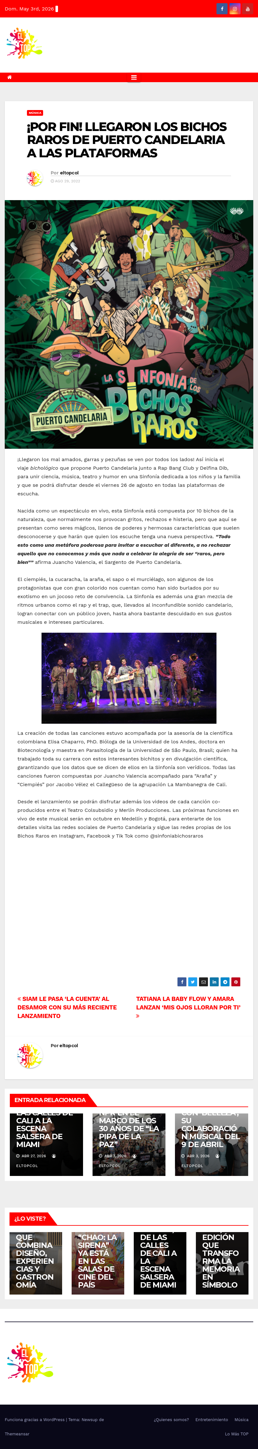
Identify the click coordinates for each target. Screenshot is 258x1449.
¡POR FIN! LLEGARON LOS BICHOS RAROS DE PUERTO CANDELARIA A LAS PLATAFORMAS (126, 140)
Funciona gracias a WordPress (35, 1419)
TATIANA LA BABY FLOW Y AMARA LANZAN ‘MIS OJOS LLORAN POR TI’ (188, 1007)
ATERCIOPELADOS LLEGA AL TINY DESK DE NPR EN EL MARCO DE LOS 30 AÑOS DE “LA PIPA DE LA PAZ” (129, 1116)
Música (35, 112)
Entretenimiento (211, 1419)
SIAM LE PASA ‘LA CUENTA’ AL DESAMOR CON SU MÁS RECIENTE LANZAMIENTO (67, 1007)
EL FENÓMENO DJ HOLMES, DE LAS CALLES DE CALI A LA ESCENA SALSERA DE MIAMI (45, 1120)
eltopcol (69, 173)
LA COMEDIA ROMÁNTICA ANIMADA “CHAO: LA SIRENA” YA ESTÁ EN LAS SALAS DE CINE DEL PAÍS (97, 1241)
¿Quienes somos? (171, 1419)
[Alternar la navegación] (134, 77)
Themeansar (17, 1434)
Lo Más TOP (236, 1434)
